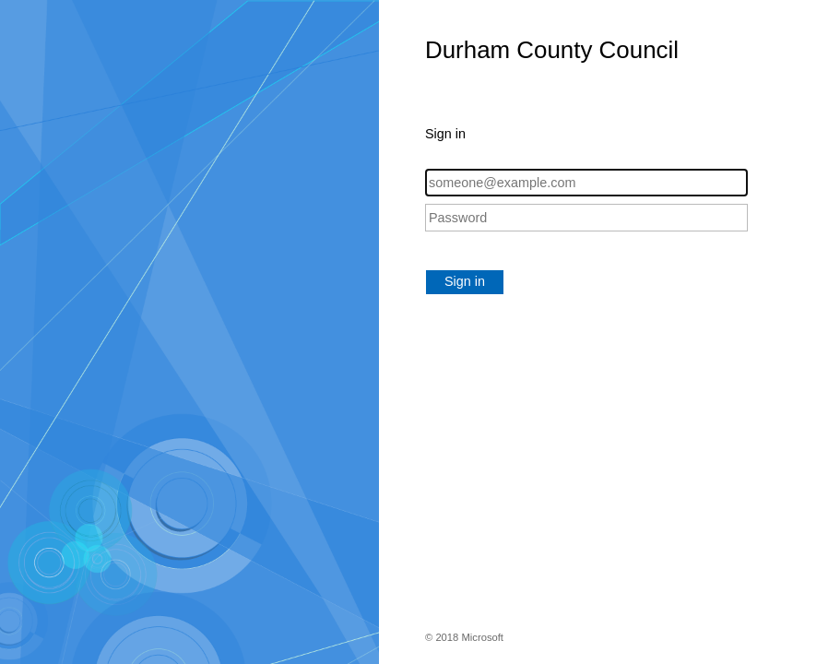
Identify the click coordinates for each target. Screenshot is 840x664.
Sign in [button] (464, 281)
